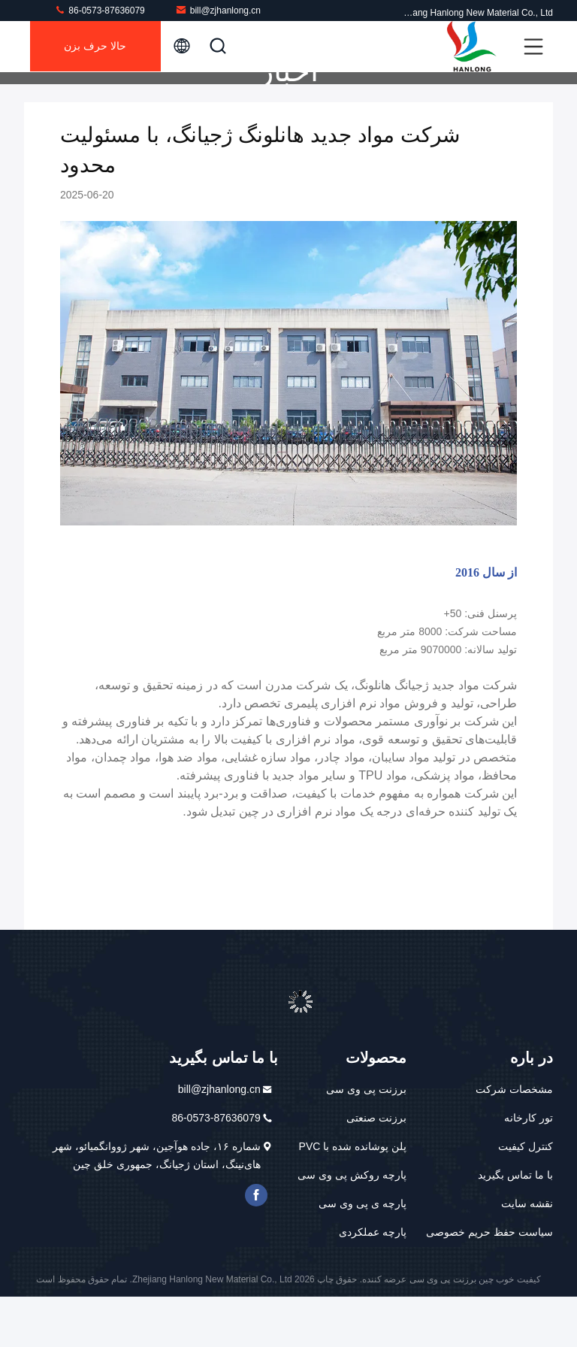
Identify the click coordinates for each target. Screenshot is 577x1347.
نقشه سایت (527, 1254)
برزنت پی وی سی (366, 1140)
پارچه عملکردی (372, 1282)
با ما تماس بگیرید (515, 1225)
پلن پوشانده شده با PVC (352, 1197)
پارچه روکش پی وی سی (352, 1225)
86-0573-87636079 (99, 10)
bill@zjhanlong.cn (218, 10)
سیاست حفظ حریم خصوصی (489, 1282)
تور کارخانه (528, 1168)
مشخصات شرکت (514, 1140)
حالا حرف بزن (97, 47)
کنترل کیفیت (525, 1197)
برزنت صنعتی (376, 1168)
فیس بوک (256, 1245)
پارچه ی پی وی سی (362, 1254)
